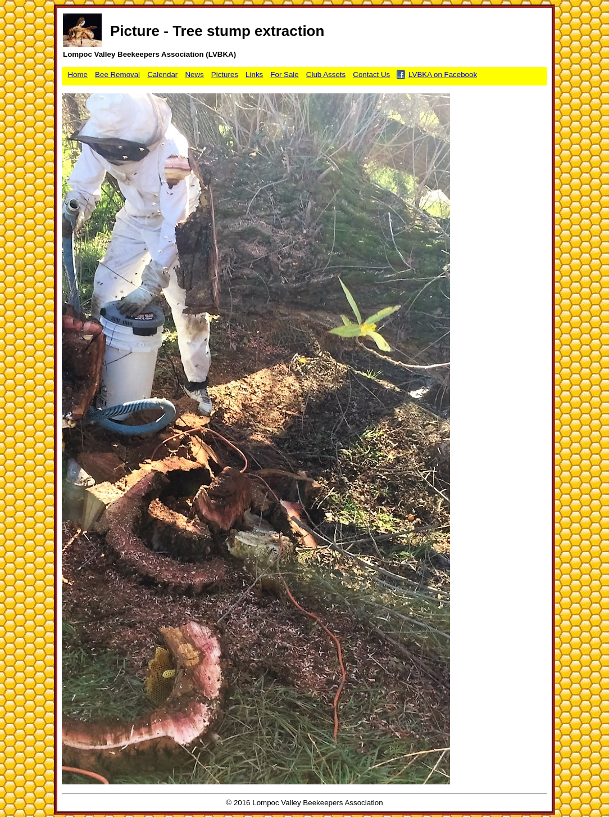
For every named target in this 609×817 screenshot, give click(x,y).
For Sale (284, 74)
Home (77, 74)
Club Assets (326, 74)
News (194, 74)
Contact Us (371, 74)
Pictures (224, 74)
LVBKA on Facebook (442, 74)
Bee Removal (117, 74)
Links (254, 74)
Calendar (162, 74)
